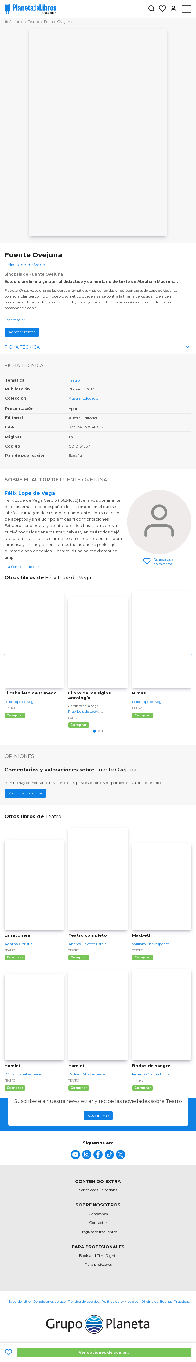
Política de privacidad (120, 1301)
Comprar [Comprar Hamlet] (15, 1088)
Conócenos (98, 1213)
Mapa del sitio (19, 1301)
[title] (75, 1154)
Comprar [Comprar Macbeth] (142, 957)
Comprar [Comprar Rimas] (142, 715)
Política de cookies (83, 1301)
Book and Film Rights (98, 1255)
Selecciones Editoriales (98, 1190)
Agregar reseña (22, 332)
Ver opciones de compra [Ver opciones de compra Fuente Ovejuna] (104, 1352)
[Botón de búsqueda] (151, 9)
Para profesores (98, 1264)
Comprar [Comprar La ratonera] (15, 957)
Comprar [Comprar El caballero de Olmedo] (14, 715)
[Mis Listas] (160, 9)
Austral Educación (85, 398)
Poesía (73, 717)
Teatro (74, 380)
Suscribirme (98, 1115)
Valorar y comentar (25, 793)
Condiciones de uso (49, 1301)
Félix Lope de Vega (30, 493)
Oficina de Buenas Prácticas (165, 1301)
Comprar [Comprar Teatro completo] (79, 957)
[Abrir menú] (186, 9)
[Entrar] (171, 9)
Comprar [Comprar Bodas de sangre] (142, 1088)
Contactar (98, 1222)
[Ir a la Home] (6, 21)
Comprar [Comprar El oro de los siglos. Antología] (78, 725)
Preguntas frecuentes (98, 1231)
